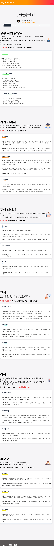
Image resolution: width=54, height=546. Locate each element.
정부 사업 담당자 (8, 25)
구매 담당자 (23, 25)
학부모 (46, 25)
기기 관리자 (15, 25)
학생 (39, 25)
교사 (31, 25)
